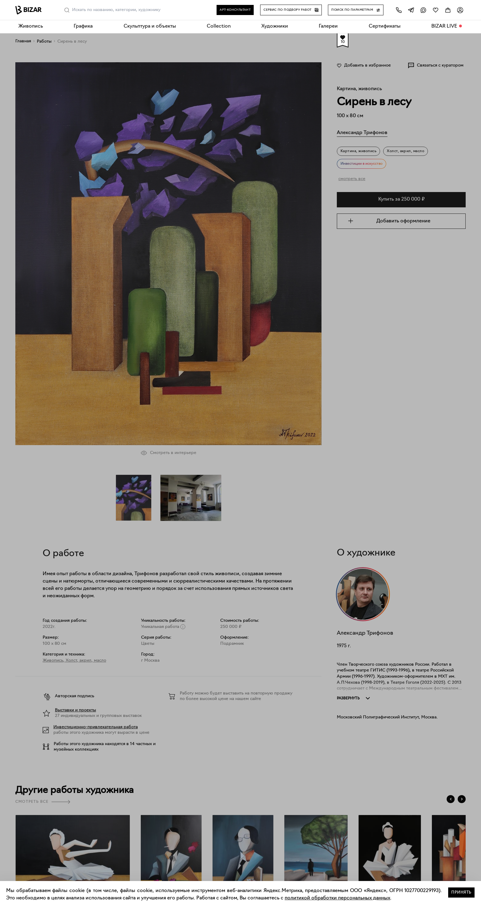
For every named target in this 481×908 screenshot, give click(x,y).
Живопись (30, 26)
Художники (274, 26)
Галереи (328, 26)
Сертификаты (385, 26)
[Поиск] (66, 10)
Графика (83, 26)
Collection (219, 26)
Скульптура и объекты (150, 26)
